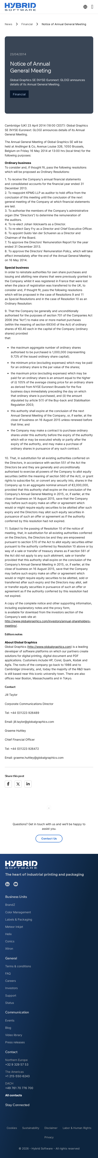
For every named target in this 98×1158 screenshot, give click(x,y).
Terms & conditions (18, 966)
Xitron (9, 948)
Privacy (49, 1137)
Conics (9, 941)
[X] (18, 784)
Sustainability (30, 1128)
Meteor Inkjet (14, 926)
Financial (27, 24)
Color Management (18, 912)
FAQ (8, 973)
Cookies (12, 1128)
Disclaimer (51, 1128)
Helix (8, 934)
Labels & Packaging (18, 919)
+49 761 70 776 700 (19, 1088)
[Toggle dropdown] (85, 7)
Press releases (15, 1042)
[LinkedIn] (28, 784)
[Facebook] (8, 784)
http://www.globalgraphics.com (49, 646)
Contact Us (49, 838)
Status (9, 1002)
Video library (13, 1035)
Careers (10, 980)
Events (9, 1020)
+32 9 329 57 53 (16, 1064)
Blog (8, 1027)
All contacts (13, 1095)
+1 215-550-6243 (17, 1076)
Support (10, 995)
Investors (11, 988)
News (8, 24)
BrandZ (10, 904)
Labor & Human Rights (77, 1128)
